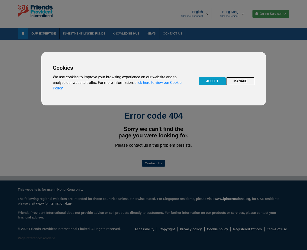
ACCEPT (212, 81)
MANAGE (240, 81)
